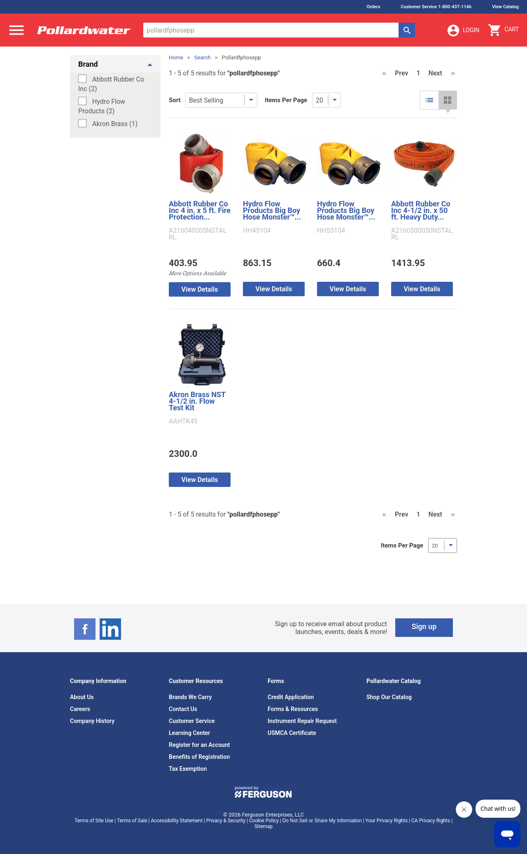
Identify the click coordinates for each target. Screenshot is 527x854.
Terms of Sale (132, 821)
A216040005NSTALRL (197, 234)
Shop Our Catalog (389, 697)
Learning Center (189, 733)
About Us (82, 697)
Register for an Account (199, 745)
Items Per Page (286, 100)
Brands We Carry (190, 697)
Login (462, 30)
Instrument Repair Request (302, 721)
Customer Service (192, 721)
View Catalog (505, 6)
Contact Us (183, 709)
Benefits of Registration (199, 756)
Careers (80, 709)
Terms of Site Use (94, 821)
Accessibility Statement (176, 821)
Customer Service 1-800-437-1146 (436, 6)
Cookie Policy (264, 821)
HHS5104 (331, 230)
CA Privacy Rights (430, 821)
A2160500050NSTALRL (421, 234)
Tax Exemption (188, 768)
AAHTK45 (183, 421)
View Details (200, 289)
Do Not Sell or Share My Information (322, 821)
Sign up (424, 626)
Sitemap (263, 826)
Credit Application (291, 697)
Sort (175, 100)
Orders (373, 6)
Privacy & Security (225, 821)
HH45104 (257, 230)
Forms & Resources (293, 709)
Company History (92, 721)
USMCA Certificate (292, 733)
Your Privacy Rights (386, 821)
